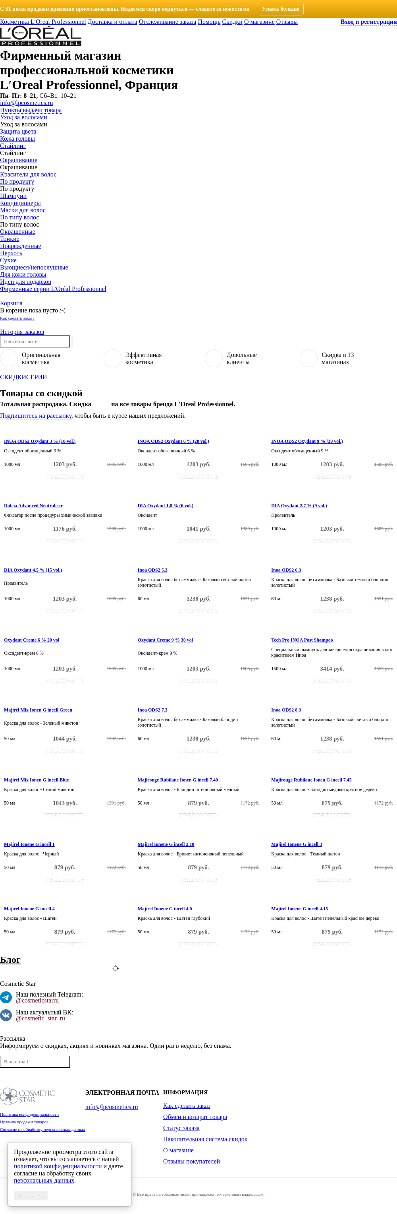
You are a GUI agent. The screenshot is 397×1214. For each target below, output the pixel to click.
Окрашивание (18, 160)
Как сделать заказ (186, 1105)
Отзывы (287, 21)
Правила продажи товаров (24, 1121)
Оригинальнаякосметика (41, 358)
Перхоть (11, 253)
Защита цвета (18, 131)
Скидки (232, 21)
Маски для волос (23, 210)
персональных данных (44, 1180)
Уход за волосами (23, 117)
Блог (10, 959)
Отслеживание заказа (168, 21)
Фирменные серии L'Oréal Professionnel (53, 288)
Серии (36, 377)
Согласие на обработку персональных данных (42, 1129)
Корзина (11, 303)
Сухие (8, 260)
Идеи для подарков (25, 281)
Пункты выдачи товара (31, 110)
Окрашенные (17, 231)
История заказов (22, 331)
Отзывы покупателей (191, 1161)
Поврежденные (20, 245)
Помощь (209, 21)
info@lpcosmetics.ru (26, 102)
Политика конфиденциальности (29, 1114)
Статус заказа (181, 1128)
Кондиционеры (20, 203)
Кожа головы (17, 138)
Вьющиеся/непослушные (34, 267)
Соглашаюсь (30, 1195)
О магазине (259, 21)
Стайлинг (13, 145)
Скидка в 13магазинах (338, 358)
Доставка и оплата (112, 21)
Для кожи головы (23, 274)
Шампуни (13, 195)
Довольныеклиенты (242, 358)
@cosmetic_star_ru (40, 1018)
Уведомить (65, 477)
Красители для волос (28, 174)
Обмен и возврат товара (195, 1116)
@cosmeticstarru (37, 1000)
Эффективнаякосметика (143, 358)
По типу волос (19, 217)
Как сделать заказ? (17, 318)
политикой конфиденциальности (58, 1166)
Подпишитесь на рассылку (35, 415)
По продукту (17, 181)
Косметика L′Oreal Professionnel (43, 21)
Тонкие (9, 238)
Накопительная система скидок (205, 1139)
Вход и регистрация (369, 21)
